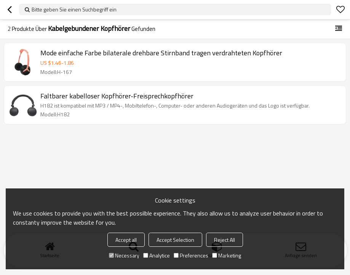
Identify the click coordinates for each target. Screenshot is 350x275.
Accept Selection (175, 240)
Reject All (224, 240)
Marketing (226, 255)
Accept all (126, 240)
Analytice (156, 255)
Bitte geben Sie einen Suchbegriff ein (74, 9)
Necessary (124, 255)
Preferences (191, 255)
